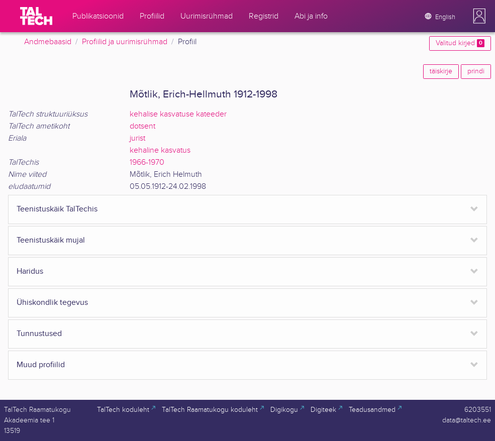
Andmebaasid (47, 42)
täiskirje (441, 71)
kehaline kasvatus (160, 150)
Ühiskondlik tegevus (52, 302)
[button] (479, 16)
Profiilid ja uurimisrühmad (124, 42)
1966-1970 (147, 162)
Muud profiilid (41, 365)
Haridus (30, 271)
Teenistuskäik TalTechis (57, 209)
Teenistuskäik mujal (51, 240)
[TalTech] (36, 16)
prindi (475, 71)
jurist (137, 138)
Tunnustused (39, 334)
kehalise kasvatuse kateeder (178, 114)
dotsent (142, 126)
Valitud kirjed (460, 43)
